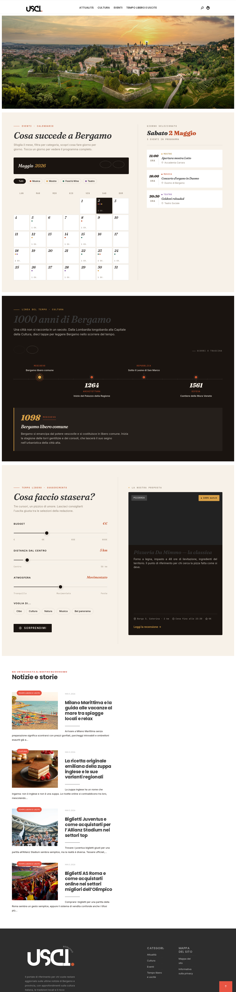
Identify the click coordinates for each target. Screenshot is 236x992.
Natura (48, 615)
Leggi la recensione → (147, 630)
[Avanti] (32, 354)
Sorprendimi (32, 632)
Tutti (19, 181)
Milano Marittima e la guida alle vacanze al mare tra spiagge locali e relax (85, 715)
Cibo (19, 615)
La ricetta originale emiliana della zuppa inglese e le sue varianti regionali (85, 769)
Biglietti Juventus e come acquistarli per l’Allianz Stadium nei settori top (82, 823)
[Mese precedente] (111, 164)
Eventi (118, 7)
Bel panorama (82, 615)
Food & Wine (71, 181)
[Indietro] (19, 354)
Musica (35, 181)
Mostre (51, 181)
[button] (91, 206)
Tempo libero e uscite (141, 7)
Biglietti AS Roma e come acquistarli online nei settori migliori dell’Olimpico (86, 877)
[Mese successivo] (124, 164)
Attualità (86, 7)
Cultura (104, 7)
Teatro (90, 181)
